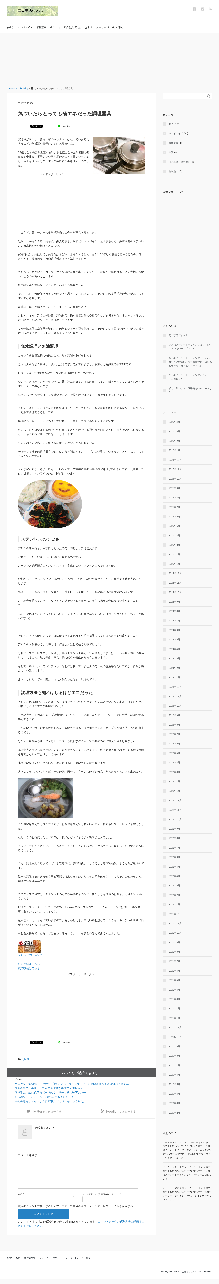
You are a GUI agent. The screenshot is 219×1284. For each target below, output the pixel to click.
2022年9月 (174, 828)
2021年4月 (174, 989)
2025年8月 (174, 497)
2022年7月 (174, 847)
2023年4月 (174, 762)
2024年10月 (175, 592)
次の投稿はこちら (29, 968)
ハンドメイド (25, 27)
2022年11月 (175, 809)
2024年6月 (174, 630)
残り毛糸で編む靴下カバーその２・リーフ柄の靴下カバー (50, 1092)
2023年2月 (174, 781)
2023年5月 (174, 753)
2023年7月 (174, 734)
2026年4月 (174, 422)
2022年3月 (174, 885)
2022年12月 (175, 800)
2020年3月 (174, 1103)
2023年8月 (174, 724)
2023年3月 (174, 772)
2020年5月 (174, 1084)
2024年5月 (174, 639)
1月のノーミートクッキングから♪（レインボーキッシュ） (187, 1196)
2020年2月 (174, 1112)
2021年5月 (174, 980)
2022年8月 (174, 838)
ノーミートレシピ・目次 (109, 27)
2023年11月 (175, 696)
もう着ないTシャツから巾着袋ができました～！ (44, 1097)
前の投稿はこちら (29, 963)
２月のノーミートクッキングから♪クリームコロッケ (190, 377)
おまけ (88, 27)
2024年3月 (174, 658)
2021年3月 (174, 999)
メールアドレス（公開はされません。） (100, 1200)
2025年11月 (175, 469)
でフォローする (46, 1111)
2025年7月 (174, 507)
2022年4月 (174, 876)
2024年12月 (175, 573)
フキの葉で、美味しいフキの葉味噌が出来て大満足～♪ (48, 1088)
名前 (20, 1200)
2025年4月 (174, 535)
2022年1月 (174, 904)
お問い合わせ (13, 1263)
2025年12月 (175, 459)
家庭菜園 (41, 27)
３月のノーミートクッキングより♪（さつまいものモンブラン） (190, 346)
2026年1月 (174, 450)
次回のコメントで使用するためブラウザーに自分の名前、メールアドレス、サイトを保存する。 (77, 1211)
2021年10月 (175, 932)
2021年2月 (174, 1008)
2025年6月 (174, 516)
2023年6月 (174, 743)
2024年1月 (174, 677)
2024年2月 (174, 668)
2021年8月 (174, 951)
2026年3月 (174, 431)
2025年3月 (174, 545)
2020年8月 (174, 1055)
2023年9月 (174, 715)
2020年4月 (174, 1093)
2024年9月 (174, 601)
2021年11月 (175, 923)
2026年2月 (174, 441)
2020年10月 (175, 1037)
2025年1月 (174, 563)
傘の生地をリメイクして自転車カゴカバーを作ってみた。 (50, 1101)
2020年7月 (174, 1065)
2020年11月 (175, 1027)
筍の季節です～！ (178, 335)
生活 (52, 27)
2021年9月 (174, 942)
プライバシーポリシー (50, 1263)
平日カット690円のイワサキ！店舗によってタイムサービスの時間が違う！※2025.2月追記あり (73, 1083)
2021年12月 (175, 914)
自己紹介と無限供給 (70, 27)
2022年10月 (175, 819)
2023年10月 (175, 705)
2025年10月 (175, 478)
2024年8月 (174, 611)
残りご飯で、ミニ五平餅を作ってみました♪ (190, 390)
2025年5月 (174, 526)
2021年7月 (174, 961)
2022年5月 (174, 866)
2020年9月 (174, 1046)
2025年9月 (174, 488)
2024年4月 (174, 649)
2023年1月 (174, 790)
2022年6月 (174, 857)
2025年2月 (174, 554)
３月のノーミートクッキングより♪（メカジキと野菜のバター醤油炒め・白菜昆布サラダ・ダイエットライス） (190, 362)
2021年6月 (174, 970)
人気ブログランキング (30, 955)
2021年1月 (174, 1018)
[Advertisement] (109, 58)
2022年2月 (174, 895)
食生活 (10, 27)
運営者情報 (29, 1263)
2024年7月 (174, 620)
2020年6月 (174, 1074)
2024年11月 (175, 582)
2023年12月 (175, 686)
